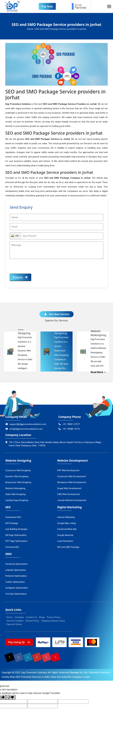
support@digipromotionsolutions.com (25, 424)
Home (9, 617)
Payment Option (14, 624)
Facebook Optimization (16, 564)
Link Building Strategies (16, 529)
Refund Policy (32, 621)
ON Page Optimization (15, 535)
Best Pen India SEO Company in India (70, 677)
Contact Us (31, 617)
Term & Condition (15, 621)
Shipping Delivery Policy (53, 621)
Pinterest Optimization (16, 576)
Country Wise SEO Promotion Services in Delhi (25, 677)
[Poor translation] (10, 697)
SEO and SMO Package (68, 547)
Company (19, 617)
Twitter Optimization (15, 582)
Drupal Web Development (69, 488)
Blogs (42, 617)
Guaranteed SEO (13, 517)
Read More (98, 372)
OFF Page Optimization (16, 541)
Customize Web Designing (18, 470)
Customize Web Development (71, 476)
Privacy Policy (53, 617)
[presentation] (32, 268)
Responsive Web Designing (18, 482)
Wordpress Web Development (71, 482)
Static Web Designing (15, 494)
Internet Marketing (66, 517)
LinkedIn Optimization (15, 570)
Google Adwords (65, 535)
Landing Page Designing (16, 500)
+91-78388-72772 (69, 429)
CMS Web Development (68, 494)
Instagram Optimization (16, 588)
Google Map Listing (66, 523)
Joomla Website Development (71, 500)
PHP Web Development (68, 470)
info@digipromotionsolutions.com (24, 429)
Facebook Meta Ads (67, 529)
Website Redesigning (15, 488)
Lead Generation (65, 541)
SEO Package (11, 523)
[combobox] (15, 236)
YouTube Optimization (16, 594)
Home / (30, 29)
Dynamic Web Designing (16, 476)
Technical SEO (12, 547)
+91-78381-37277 (69, 424)
